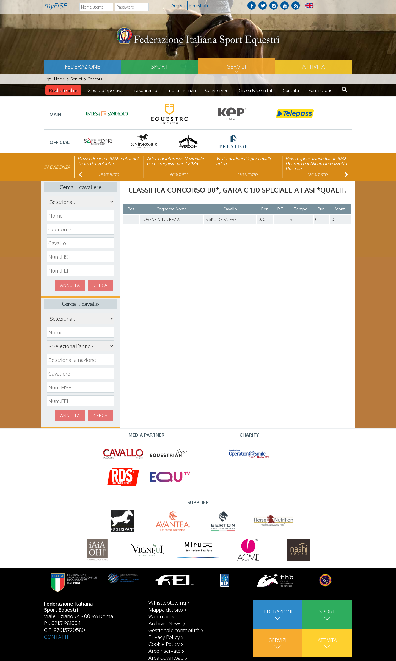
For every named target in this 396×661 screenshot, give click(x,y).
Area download (166, 657)
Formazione (320, 90)
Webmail (159, 616)
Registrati (198, 5)
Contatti (291, 90)
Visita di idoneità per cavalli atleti (243, 161)
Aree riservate (164, 650)
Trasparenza (144, 90)
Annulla (70, 285)
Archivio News (165, 623)
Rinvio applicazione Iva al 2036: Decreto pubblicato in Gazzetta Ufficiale (316, 163)
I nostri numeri (181, 90)
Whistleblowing (167, 602)
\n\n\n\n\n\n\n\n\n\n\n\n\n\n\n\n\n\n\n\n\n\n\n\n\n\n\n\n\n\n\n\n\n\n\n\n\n (80, 345)
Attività (313, 66)
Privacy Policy (164, 637)
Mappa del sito (165, 609)
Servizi (236, 66)
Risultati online (63, 90)
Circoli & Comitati (256, 90)
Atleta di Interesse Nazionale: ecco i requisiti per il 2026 (176, 161)
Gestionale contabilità (174, 630)
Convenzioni (217, 90)
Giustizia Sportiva (105, 90)
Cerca (100, 285)
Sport (159, 66)
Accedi (178, 5)
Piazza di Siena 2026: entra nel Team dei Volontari (108, 161)
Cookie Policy (164, 643)
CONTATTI (56, 636)
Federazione (82, 66)
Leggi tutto (109, 175)
